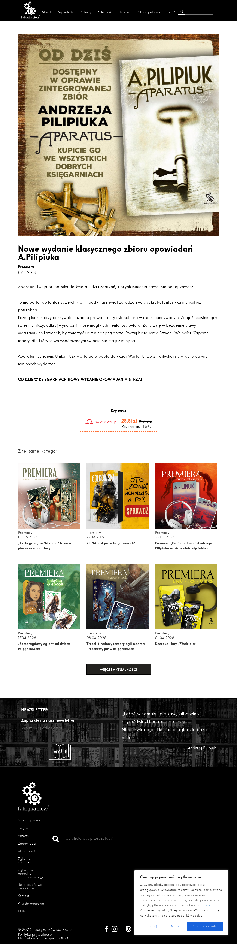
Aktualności (105, 12)
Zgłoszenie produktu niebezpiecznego (31, 873)
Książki (46, 12)
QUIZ (171, 12)
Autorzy (86, 12)
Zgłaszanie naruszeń (26, 860)
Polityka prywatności (35, 934)
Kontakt (125, 12)
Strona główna (29, 820)
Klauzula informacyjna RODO (43, 938)
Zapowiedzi (65, 12)
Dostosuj (151, 926)
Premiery (26, 266)
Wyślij (61, 751)
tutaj (207, 905)
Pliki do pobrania (149, 12)
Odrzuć (174, 926)
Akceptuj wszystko (204, 926)
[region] (181, 902)
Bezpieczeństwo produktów (30, 886)
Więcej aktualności (118, 669)
